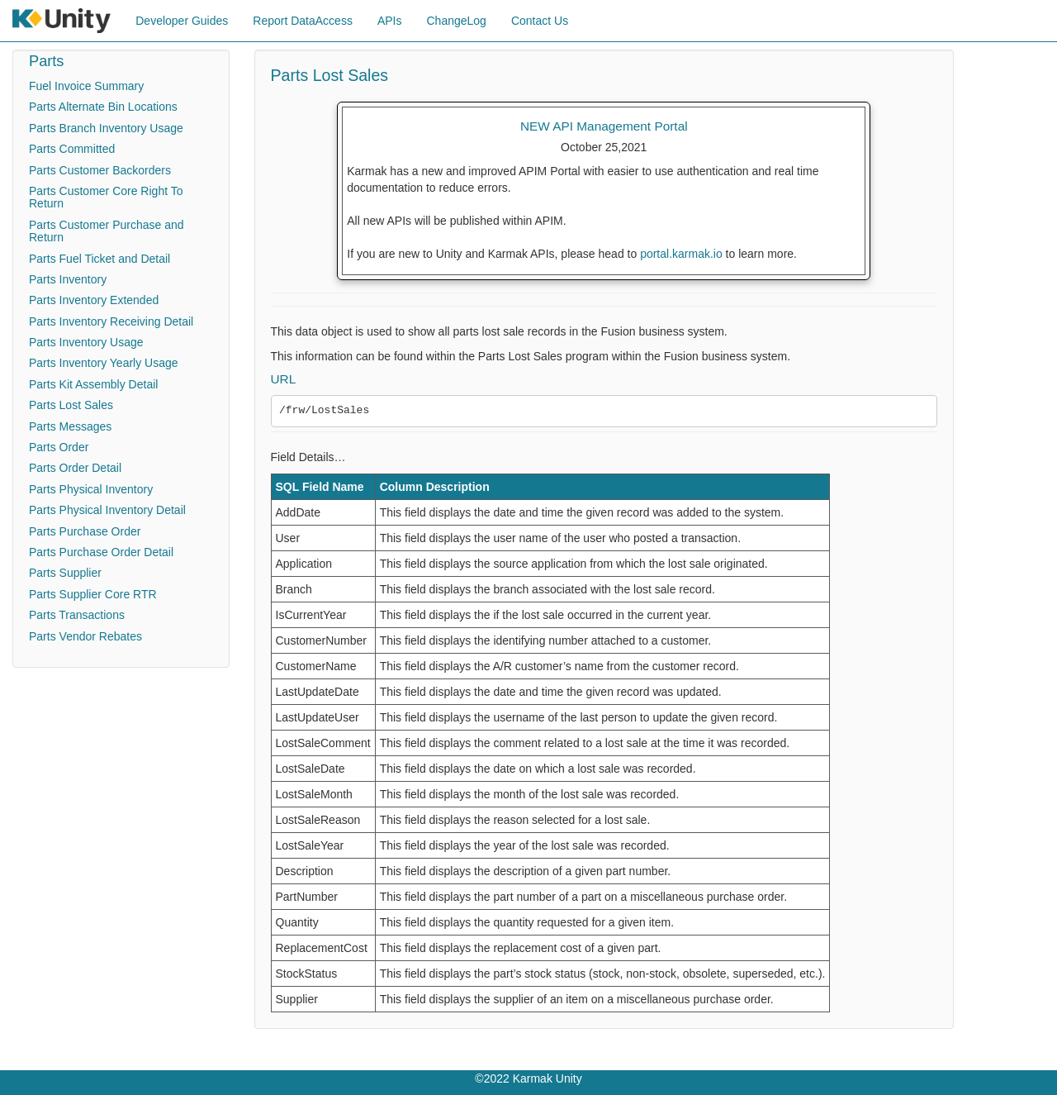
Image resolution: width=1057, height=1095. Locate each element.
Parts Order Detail (75, 467)
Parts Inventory (68, 279)
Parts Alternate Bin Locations (103, 106)
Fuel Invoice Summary (86, 86)
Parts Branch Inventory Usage (106, 128)
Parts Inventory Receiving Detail (111, 321)
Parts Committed (72, 148)
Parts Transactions (77, 614)
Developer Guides (181, 20)
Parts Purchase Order (84, 531)
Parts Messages (70, 426)
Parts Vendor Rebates (85, 636)
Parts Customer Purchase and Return (106, 231)
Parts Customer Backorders (100, 170)
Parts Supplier (65, 572)
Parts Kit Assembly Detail (93, 384)
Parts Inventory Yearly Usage (103, 362)
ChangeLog (456, 20)
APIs (389, 20)
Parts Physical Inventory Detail (107, 510)
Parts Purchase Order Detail (101, 552)
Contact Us (539, 20)
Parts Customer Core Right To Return (105, 197)
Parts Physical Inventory (91, 489)
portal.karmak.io (681, 253)
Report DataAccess (303, 20)
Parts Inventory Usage (86, 342)
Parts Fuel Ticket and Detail (99, 258)
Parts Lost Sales (71, 405)
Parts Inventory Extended (94, 300)
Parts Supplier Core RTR (93, 594)
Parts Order (58, 447)
